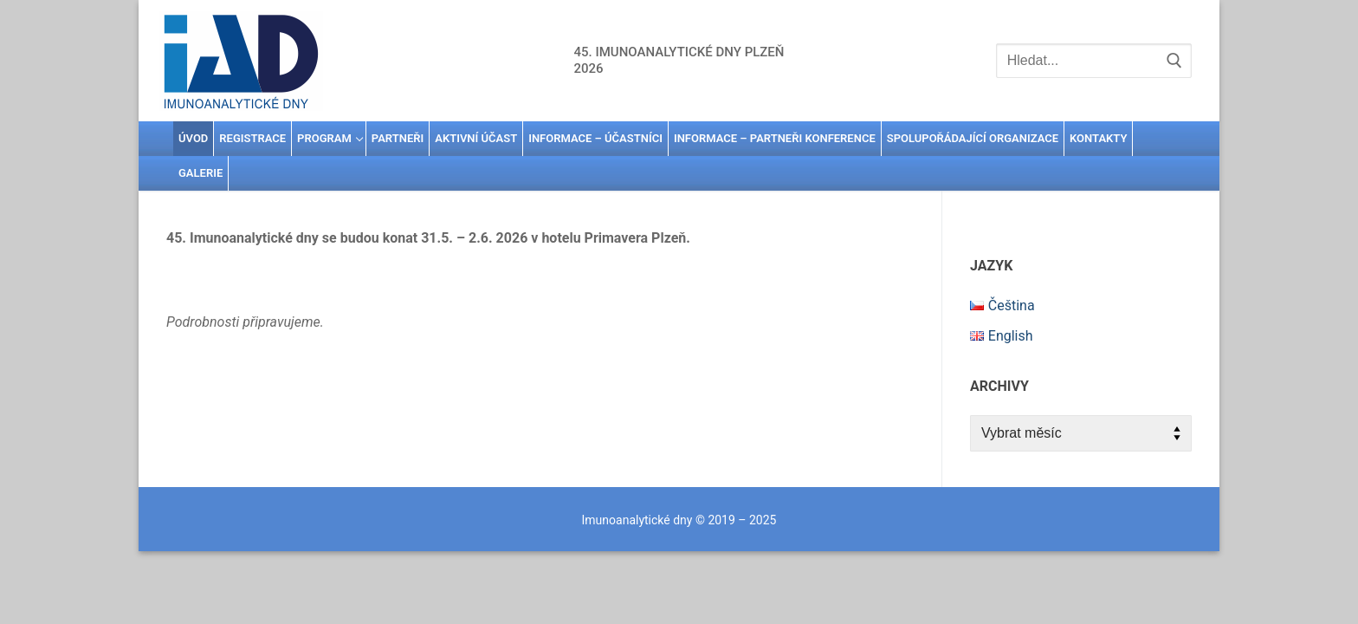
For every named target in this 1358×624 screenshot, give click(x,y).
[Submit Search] (1174, 60)
